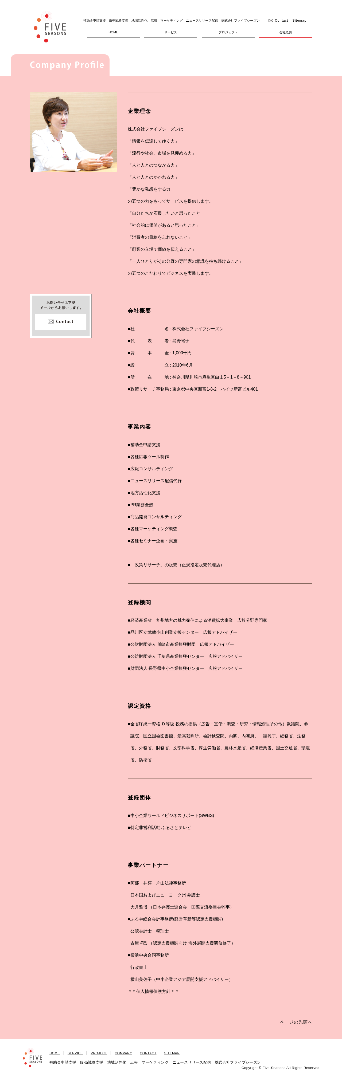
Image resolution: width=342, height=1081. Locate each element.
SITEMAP (172, 1053)
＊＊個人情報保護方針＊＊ (153, 991)
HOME (113, 32)
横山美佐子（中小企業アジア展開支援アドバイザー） (181, 979)
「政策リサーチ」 (147, 565)
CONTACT (148, 1053)
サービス (170, 32)
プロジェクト (228, 32)
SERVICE (75, 1053)
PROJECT (99, 1053)
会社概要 (285, 32)
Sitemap (299, 20)
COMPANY (123, 1053)
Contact (281, 20)
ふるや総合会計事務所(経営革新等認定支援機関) (176, 919)
